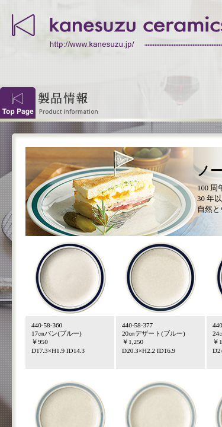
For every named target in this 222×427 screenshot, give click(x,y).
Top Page (18, 103)
